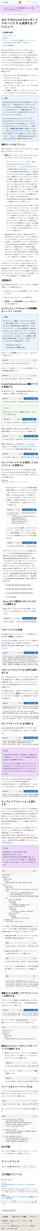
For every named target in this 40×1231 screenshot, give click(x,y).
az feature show (16, 431)
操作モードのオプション (10, 36)
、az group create (29, 492)
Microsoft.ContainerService (28, 446)
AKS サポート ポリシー (13, 345)
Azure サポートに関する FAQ (15, 347)
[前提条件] (6, 38)
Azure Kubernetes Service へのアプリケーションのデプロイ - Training (18, 1185)
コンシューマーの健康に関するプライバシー (13, 1226)
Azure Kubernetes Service (21, 14)
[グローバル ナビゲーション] (2, 2)
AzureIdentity (11, 166)
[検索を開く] (30, 2)
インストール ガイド (8, 261)
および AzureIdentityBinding (27, 166)
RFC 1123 (24, 754)
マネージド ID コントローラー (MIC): (18, 162)
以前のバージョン (15, 1221)
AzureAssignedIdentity (17, 174)
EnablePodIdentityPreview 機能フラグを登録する (16, 42)
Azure (9, 14)
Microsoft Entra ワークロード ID (13, 102)
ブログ (24, 1221)
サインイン (35, 2)
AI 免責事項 (4, 1221)
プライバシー (5, 1223)
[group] (20, 402)
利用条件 (32, 1226)
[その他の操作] (37, 14)
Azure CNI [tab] (5, 482)
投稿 (30, 1221)
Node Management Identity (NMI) (17, 205)
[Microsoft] (20, 2)
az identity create (6, 640)
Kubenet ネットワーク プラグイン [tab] (18, 482)
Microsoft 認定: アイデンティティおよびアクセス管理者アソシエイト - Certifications (19, 1197)
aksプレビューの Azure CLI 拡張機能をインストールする (18, 40)
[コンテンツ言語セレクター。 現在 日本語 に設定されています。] (5, 1216)
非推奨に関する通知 (16, 128)
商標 (2, 1228)
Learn (3, 14)
